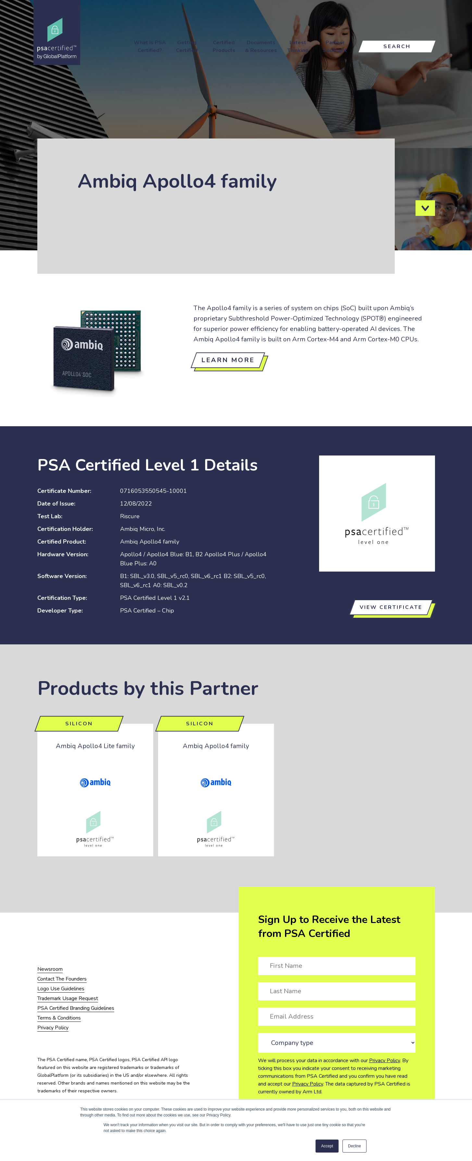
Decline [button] (354, 1146)
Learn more (228, 360)
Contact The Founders (62, 979)
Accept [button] (327, 1146)
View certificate (391, 607)
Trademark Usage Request (67, 998)
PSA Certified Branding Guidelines (75, 1008)
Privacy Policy (384, 1060)
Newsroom (50, 969)
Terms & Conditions (59, 1018)
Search (397, 46)
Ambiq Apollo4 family (216, 746)
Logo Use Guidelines (60, 988)
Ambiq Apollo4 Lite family (95, 746)
